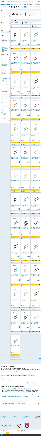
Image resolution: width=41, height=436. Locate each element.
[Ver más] (33, 382)
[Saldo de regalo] (4, 435)
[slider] (9, 31)
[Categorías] (5, 4)
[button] (8, 1)
